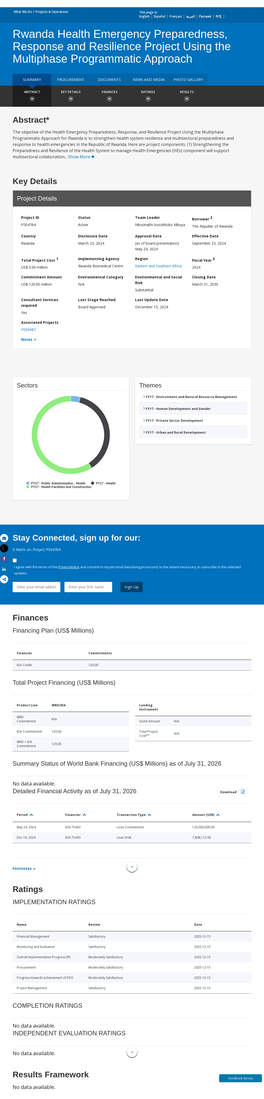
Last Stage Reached (97, 299)
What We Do (23, 12)
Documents (109, 79)
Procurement (70, 79)
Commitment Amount (41, 277)
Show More (81, 157)
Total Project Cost (39, 259)
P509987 (28, 329)
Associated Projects (40, 322)
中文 (219, 16)
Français (176, 16)
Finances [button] (109, 97)
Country (28, 236)
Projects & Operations (52, 12)
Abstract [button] (32, 97)
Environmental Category (100, 277)
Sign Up (132, 586)
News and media (149, 79)
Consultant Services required (39, 302)
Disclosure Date (93, 236)
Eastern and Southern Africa (158, 265)
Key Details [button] (70, 97)
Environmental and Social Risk (158, 280)
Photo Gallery (188, 79)
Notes (26, 339)
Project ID (30, 217)
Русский (205, 16)
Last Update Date (151, 299)
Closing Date (204, 277)
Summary (32, 79)
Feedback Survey (240, 1078)
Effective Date (205, 236)
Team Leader (147, 217)
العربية (190, 16)
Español (159, 16)
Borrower (202, 218)
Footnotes (22, 868)
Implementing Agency (98, 258)
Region (141, 258)
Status (84, 217)
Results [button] (186, 97)
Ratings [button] (148, 97)
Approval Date (148, 236)
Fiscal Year (203, 259)
